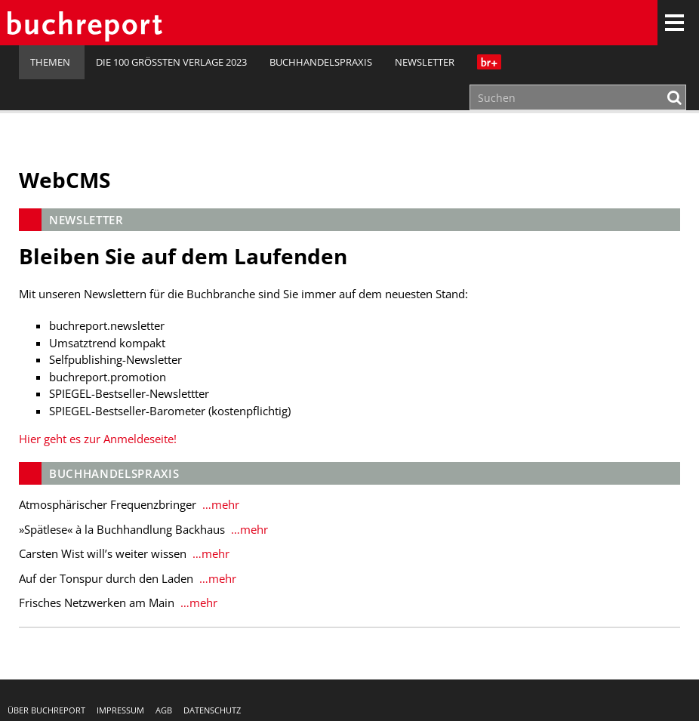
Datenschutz (212, 710)
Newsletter (424, 62)
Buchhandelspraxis (320, 62)
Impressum (120, 710)
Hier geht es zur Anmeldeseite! (98, 438)
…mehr (219, 504)
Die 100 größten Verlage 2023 (171, 62)
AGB (164, 710)
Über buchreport (46, 710)
